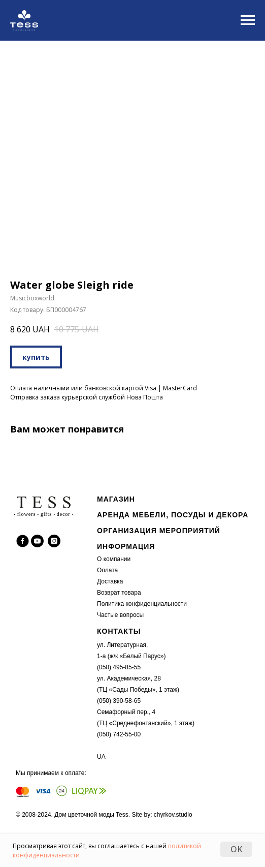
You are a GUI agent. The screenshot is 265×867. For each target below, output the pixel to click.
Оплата (107, 570)
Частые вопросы (120, 614)
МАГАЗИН (116, 499)
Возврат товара (119, 592)
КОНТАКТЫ (119, 631)
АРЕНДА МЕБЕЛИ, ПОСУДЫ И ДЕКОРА (172, 515)
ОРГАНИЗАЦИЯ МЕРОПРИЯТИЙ (158, 531)
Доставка (110, 581)
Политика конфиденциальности (142, 603)
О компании (113, 559)
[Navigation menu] (248, 20)
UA (101, 756)
